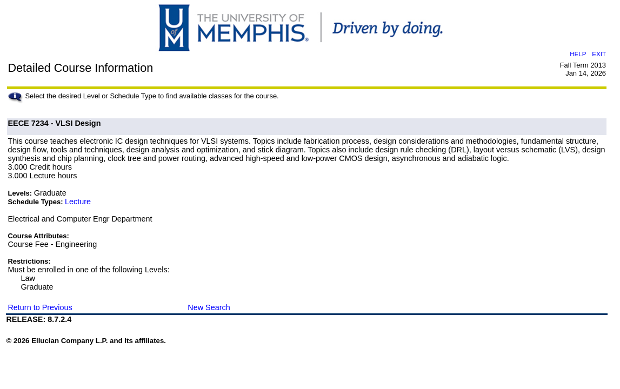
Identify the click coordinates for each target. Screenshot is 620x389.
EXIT (599, 53)
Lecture (78, 201)
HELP (578, 53)
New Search (209, 307)
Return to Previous (40, 307)
